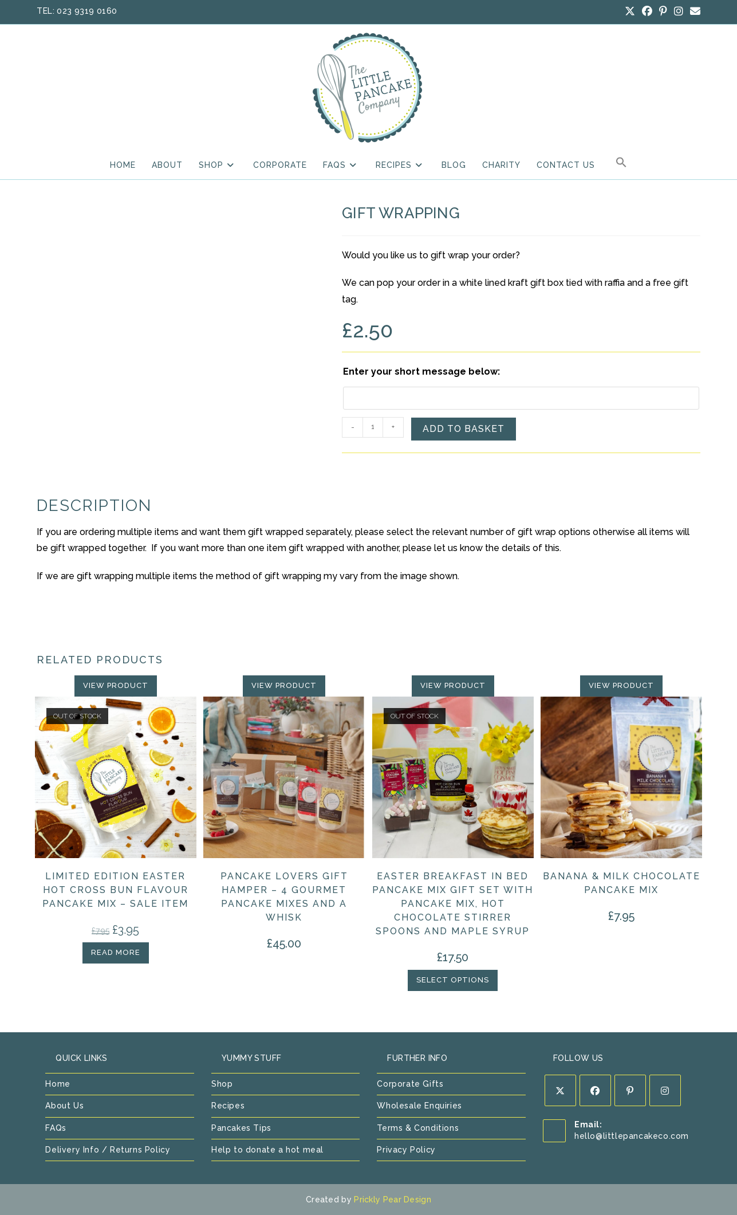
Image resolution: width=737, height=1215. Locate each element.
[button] (621, 165)
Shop (221, 1083)
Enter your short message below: (421, 371)
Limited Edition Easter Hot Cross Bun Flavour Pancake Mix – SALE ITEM (115, 890)
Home (57, 1083)
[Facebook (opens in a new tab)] (647, 11)
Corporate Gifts (410, 1083)
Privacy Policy (406, 1149)
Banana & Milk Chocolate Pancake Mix (621, 883)
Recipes (228, 1105)
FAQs (55, 1128)
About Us (64, 1105)
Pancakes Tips (241, 1128)
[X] (560, 1090)
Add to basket (464, 428)
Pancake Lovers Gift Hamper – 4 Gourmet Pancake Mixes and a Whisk (284, 897)
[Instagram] (665, 1090)
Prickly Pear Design (392, 1199)
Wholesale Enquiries (419, 1105)
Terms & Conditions (418, 1128)
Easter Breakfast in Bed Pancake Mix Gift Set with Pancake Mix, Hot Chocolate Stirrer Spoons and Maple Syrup (452, 904)
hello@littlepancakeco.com (631, 1136)
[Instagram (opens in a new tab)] (679, 11)
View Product (115, 685)
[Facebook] (595, 1090)
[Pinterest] (630, 1090)
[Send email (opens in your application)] (693, 11)
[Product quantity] (372, 427)
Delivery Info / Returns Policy (107, 1149)
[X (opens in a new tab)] (630, 11)
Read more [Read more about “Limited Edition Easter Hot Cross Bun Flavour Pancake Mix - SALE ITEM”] (115, 952)
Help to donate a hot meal (267, 1149)
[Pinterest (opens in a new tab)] (663, 11)
